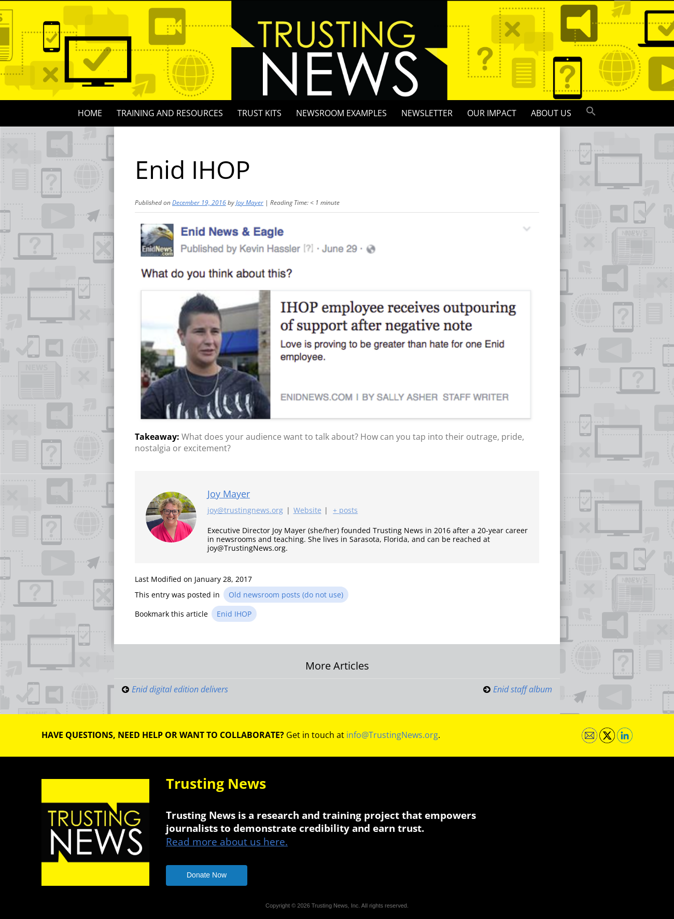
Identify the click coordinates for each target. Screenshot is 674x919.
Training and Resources (170, 113)
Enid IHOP (234, 614)
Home (90, 113)
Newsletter (427, 113)
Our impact (491, 113)
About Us (551, 113)
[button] (591, 111)
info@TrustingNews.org (392, 735)
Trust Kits (259, 113)
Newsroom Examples (341, 113)
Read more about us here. (227, 841)
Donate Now (207, 875)
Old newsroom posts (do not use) (286, 595)
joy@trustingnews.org (245, 511)
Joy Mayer (249, 202)
